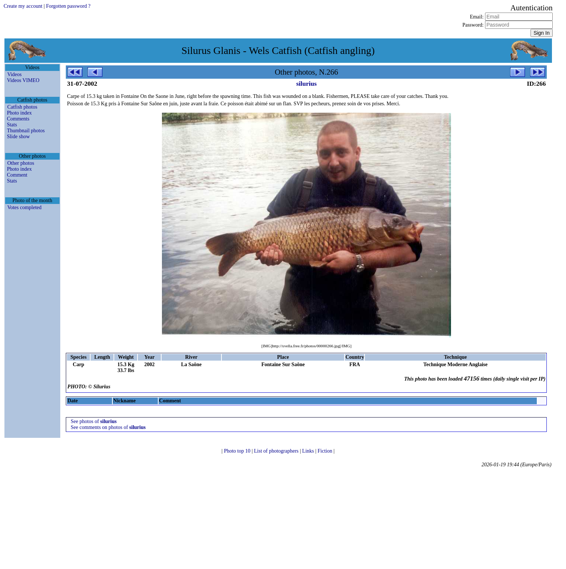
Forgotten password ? (68, 6)
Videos (14, 74)
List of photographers (277, 451)
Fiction (325, 451)
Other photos (20, 163)
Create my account (23, 6)
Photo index (19, 113)
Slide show (18, 136)
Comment (17, 175)
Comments (18, 119)
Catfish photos (22, 107)
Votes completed (24, 207)
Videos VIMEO (23, 80)
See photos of (93, 421)
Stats (12, 124)
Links (308, 451)
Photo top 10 (238, 451)
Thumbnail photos (26, 130)
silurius (306, 83)
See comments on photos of (108, 427)
